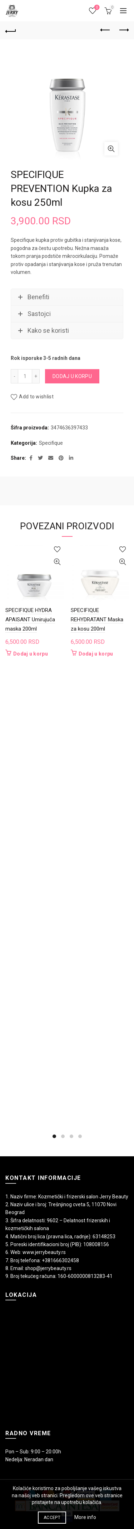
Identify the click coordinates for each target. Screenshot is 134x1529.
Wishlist (96, 7)
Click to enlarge (111, 149)
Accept (52, 1517)
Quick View (57, 562)
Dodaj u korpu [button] (30, 654)
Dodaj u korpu (72, 376)
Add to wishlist (36, 397)
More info (85, 1517)
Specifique (51, 443)
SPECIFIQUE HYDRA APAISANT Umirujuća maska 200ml (30, 619)
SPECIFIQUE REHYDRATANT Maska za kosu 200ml (97, 619)
